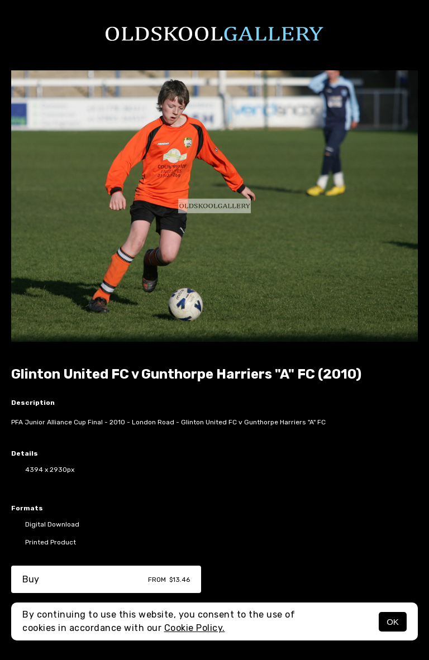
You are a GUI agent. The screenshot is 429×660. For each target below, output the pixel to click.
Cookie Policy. (194, 628)
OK (393, 621)
